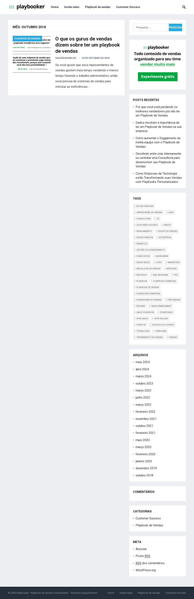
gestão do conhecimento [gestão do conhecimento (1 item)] (150, 250)
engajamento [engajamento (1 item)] (144, 231)
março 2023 (143, 390)
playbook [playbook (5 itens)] (141, 281)
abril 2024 (142, 369)
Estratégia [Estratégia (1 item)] (165, 237)
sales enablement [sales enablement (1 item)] (161, 306)
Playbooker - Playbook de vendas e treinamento (42, 592)
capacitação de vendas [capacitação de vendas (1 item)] (149, 212)
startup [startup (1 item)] (141, 325)
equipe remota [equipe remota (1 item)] (144, 237)
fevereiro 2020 (145, 454)
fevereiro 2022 (145, 411)
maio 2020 (143, 440)
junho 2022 (143, 397)
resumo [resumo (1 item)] (140, 306)
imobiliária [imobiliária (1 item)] (162, 256)
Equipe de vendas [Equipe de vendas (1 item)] (167, 231)
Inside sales (71, 7)
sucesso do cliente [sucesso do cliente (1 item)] (163, 325)
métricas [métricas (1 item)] (172, 268)
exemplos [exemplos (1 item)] (141, 243)
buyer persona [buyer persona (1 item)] (144, 206)
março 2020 (143, 447)
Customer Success (128, 7)
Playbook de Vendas (27, 38)
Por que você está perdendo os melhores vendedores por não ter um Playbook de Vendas (158, 111)
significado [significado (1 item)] (166, 312)
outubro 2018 (144, 475)
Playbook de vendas (97, 7)
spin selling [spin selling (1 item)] (161, 318)
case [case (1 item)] (171, 212)
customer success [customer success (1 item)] (147, 225)
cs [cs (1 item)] (158, 219)
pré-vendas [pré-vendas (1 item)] (174, 300)
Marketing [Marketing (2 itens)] (174, 262)
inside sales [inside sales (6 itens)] (143, 262)
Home (55, 7)
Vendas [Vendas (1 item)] (173, 337)
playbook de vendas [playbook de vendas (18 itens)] (147, 287)
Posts (143, 556)
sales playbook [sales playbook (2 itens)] (145, 312)
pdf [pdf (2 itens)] (176, 275)
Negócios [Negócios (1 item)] (141, 275)
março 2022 (143, 404)
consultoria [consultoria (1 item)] (143, 219)
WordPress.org (146, 570)
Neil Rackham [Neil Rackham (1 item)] (160, 275)
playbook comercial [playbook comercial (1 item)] (164, 281)
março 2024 (143, 376)
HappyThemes (89, 592)
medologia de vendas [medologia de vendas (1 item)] (148, 268)
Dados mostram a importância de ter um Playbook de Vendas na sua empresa (158, 127)
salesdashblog (65, 58)
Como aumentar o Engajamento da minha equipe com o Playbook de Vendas (158, 142)
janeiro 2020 (144, 461)
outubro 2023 (144, 383)
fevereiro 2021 (145, 433)
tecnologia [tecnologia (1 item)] (142, 331)
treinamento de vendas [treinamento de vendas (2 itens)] (149, 337)
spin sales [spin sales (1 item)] (142, 318)
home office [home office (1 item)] (143, 256)
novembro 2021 (146, 419)
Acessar (141, 549)
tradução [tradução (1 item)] (161, 331)
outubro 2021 (144, 426)
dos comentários (150, 563)
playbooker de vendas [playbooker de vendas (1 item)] (149, 300)
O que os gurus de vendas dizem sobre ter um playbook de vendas (87, 45)
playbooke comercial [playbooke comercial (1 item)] (148, 293)
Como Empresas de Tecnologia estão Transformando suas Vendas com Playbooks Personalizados (159, 178)
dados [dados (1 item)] (167, 225)
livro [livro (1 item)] (159, 262)
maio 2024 (143, 362)
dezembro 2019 (146, 468)
